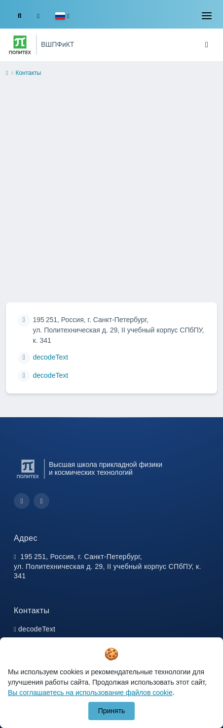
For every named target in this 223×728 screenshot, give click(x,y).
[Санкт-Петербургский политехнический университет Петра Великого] (20, 45)
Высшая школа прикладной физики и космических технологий (105, 468)
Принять (111, 711)
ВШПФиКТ (57, 44)
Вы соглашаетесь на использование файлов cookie (90, 692)
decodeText (51, 357)
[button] (62, 16)
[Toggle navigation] (206, 15)
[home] (7, 73)
